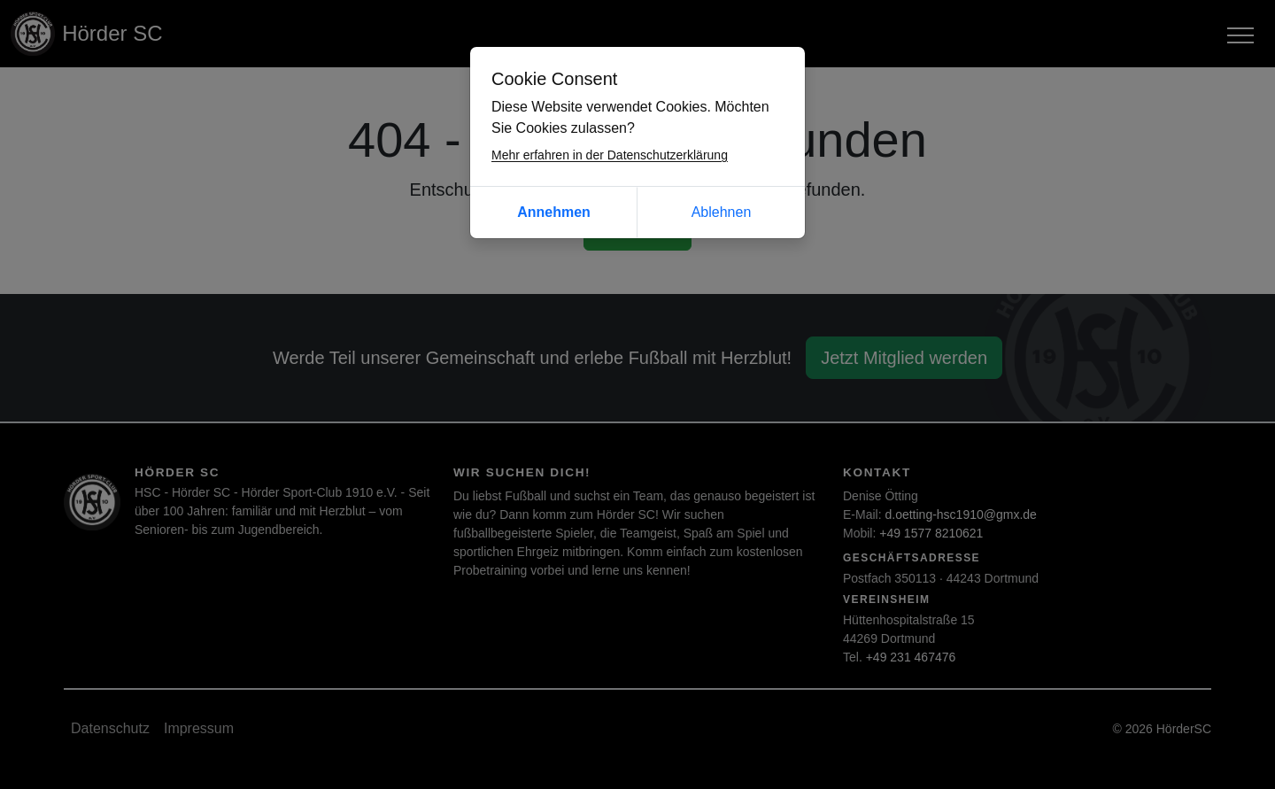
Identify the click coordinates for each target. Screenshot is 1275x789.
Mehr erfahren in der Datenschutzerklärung (609, 155)
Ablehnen (722, 212)
